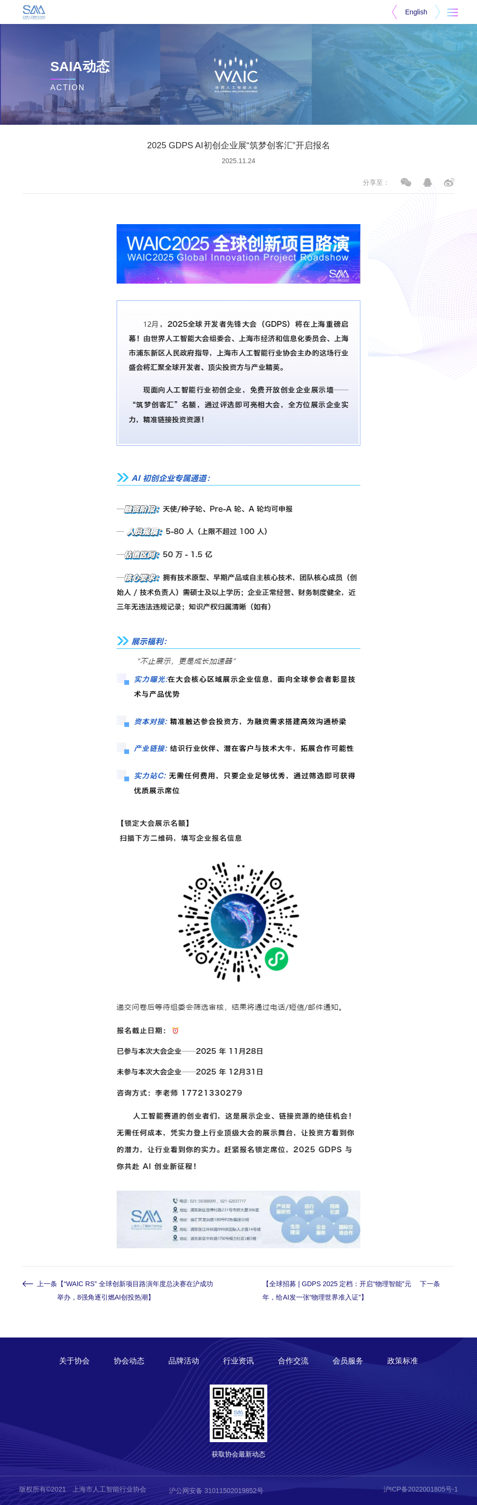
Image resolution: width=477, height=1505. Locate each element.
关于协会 (74, 1361)
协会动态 (129, 1361)
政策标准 (402, 1361)
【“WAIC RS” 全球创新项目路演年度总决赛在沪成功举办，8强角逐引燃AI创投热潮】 (135, 1290)
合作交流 (293, 1361)
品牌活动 (183, 1361)
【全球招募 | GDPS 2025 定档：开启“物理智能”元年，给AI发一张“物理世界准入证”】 (336, 1290)
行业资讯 (238, 1361)
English (416, 12)
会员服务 (348, 1361)
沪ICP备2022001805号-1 (420, 1489)
